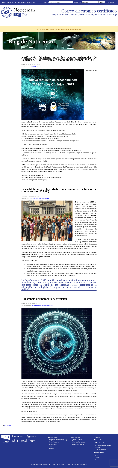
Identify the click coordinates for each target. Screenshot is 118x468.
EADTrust (55, 464)
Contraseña (77, 2)
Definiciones (53, 444)
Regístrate (111, 2)
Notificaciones (39, 67)
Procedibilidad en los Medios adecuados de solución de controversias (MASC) (59, 190)
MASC (33, 67)
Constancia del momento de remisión (44, 298)
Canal (51, 446)
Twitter (97, 458)
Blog (96, 455)
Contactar (98, 460)
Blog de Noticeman (31, 41)
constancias (34, 198)
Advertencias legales (79, 442)
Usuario (46, 2)
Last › (10, 425)
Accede (102, 2)
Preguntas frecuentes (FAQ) (58, 440)
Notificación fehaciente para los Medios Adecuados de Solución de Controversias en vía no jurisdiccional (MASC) (59, 58)
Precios (51, 449)
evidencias (42, 198)
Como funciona (54, 442)
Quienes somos (77, 440)
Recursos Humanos (78, 444)
